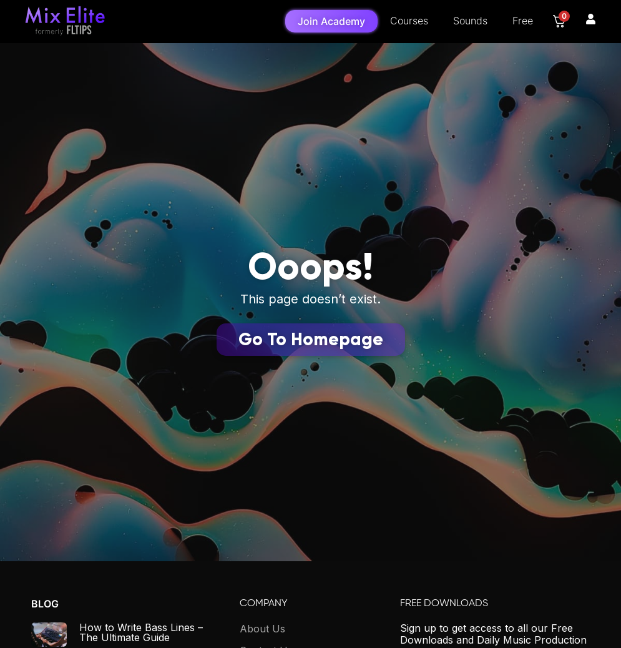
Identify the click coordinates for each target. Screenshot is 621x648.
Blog (45, 603)
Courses (409, 20)
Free (522, 20)
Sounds (470, 20)
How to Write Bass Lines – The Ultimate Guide (141, 632)
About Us (262, 628)
